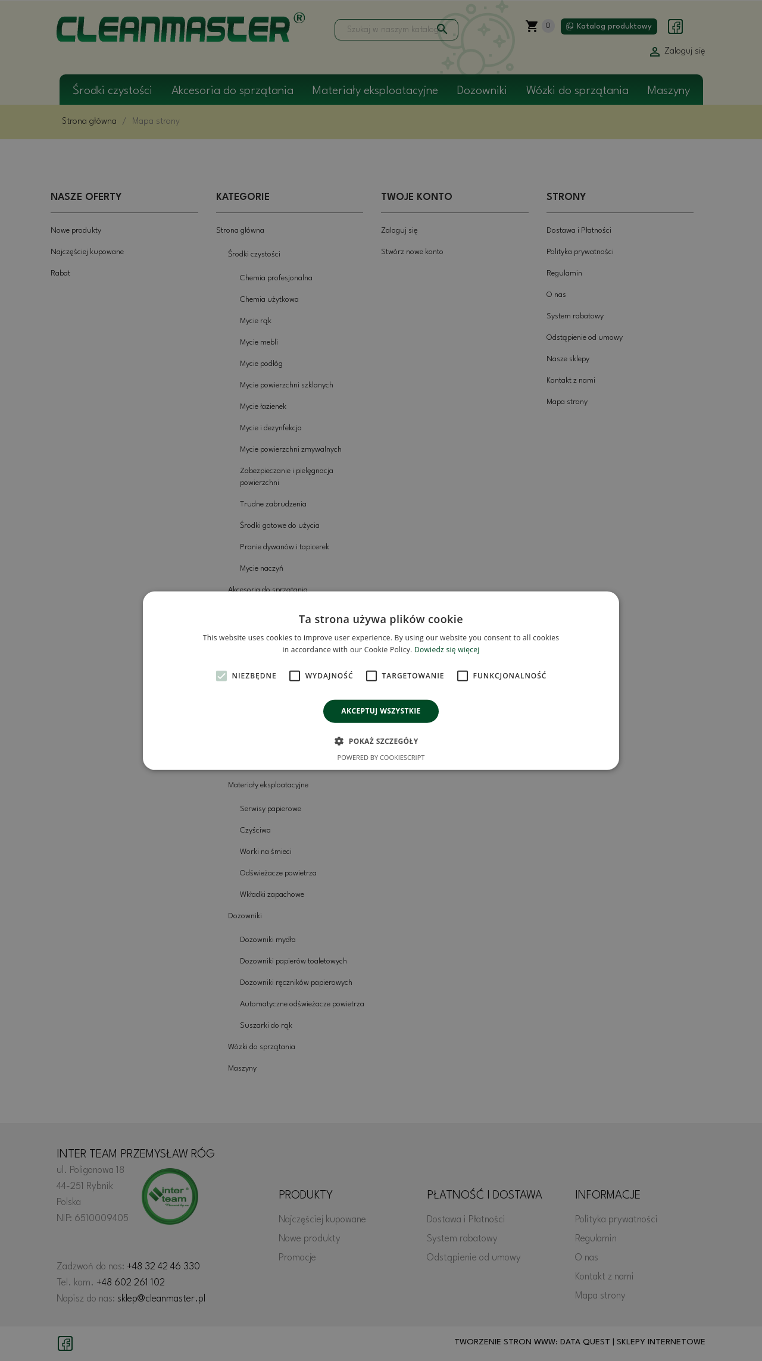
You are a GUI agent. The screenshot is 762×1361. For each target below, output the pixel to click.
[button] (380, 741)
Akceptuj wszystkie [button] (380, 711)
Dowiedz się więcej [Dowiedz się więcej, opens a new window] (447, 649)
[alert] (381, 680)
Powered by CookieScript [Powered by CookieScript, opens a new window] (381, 757)
